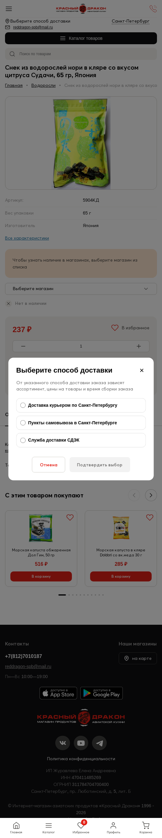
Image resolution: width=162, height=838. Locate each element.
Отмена (48, 464)
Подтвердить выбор (99, 464)
